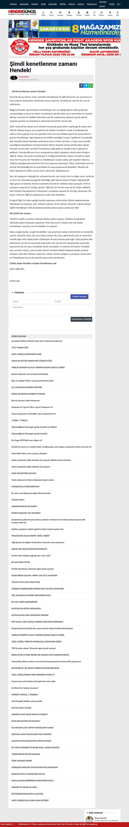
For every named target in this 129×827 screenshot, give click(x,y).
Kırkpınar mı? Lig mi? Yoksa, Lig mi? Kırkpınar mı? (51, 408)
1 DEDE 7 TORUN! (51, 421)
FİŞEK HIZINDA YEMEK (51, 761)
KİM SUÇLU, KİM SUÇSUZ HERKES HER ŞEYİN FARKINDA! (51, 623)
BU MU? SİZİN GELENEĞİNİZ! (51, 603)
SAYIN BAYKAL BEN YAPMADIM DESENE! (51, 616)
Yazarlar (78, 14)
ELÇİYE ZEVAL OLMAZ (51, 709)
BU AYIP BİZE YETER (51, 563)
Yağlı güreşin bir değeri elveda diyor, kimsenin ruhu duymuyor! (51, 543)
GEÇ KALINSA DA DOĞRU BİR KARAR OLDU (51, 596)
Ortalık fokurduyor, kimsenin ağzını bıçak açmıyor (51, 570)
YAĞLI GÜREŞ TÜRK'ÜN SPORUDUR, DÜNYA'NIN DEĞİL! (51, 642)
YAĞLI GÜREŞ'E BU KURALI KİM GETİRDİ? (51, 801)
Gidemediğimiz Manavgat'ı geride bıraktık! (51, 434)
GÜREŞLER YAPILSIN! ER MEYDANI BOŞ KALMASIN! (51, 768)
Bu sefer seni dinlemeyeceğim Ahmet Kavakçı (51, 494)
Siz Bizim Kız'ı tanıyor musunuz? (51, 689)
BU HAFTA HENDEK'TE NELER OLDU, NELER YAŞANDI (51, 748)
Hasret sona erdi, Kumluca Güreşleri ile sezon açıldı (51, 682)
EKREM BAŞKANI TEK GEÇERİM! (51, 514)
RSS (117, 14)
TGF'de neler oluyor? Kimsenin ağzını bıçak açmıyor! (51, 649)
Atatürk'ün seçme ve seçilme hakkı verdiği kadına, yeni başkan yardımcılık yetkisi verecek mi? (51, 448)
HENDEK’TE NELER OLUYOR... (51, 788)
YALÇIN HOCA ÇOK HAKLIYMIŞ (51, 583)
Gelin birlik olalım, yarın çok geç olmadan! (51, 454)
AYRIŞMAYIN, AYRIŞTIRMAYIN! (51, 487)
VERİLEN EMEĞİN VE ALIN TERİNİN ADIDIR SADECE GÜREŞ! (51, 368)
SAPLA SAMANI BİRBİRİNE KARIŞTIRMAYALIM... (51, 781)
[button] (119, 4)
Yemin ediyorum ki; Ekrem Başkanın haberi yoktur (51, 481)
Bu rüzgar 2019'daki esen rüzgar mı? (51, 441)
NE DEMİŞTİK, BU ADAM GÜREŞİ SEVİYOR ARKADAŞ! (51, 669)
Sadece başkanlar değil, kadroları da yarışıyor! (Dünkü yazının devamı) (51, 461)
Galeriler (60, 14)
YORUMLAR (19, 293)
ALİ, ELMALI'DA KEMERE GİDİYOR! (51, 388)
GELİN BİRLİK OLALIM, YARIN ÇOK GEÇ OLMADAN (51, 576)
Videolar (69, 14)
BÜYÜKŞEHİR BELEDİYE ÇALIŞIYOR (51, 795)
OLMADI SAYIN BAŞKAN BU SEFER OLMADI (51, 742)
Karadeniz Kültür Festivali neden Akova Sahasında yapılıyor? (51, 342)
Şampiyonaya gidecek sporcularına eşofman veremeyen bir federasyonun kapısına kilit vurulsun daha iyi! (51, 522)
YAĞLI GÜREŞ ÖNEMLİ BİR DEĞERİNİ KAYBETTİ (51, 675)
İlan (94, 14)
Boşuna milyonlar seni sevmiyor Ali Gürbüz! (51, 375)
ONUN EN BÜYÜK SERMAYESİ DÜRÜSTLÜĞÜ (51, 362)
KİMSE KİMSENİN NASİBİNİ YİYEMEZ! (51, 395)
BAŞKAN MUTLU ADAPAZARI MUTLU (51, 775)
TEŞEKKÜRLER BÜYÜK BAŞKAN (51, 755)
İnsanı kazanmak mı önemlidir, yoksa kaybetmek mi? (51, 415)
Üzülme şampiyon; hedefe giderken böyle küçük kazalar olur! (51, 530)
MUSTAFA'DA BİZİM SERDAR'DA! (51, 609)
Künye (110, 14)
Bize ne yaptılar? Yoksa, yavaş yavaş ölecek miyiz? (51, 381)
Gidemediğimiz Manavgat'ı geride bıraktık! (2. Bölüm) (51, 428)
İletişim (101, 14)
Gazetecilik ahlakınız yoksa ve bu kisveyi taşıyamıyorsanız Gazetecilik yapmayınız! (51, 662)
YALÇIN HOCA (51, 501)
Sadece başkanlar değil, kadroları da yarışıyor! (51, 467)
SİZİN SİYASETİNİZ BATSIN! (51, 474)
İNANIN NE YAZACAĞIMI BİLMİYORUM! (51, 550)
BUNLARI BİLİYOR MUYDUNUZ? (51, 722)
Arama (51, 14)
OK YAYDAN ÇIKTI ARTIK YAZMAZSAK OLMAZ (51, 728)
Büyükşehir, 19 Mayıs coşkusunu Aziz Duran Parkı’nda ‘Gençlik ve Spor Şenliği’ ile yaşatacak (58, 824)
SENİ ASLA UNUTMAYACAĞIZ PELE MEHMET (51, 735)
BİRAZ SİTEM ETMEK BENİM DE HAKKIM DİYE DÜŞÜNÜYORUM (51, 656)
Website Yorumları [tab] (79, 297)
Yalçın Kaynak (100, 818)
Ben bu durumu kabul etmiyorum (51, 401)
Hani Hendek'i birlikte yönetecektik (51, 702)
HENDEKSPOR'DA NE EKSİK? (51, 507)
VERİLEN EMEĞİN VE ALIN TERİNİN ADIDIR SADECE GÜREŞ (51, 636)
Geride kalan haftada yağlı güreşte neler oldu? (51, 556)
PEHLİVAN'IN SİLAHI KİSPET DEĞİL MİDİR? (51, 537)
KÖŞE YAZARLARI (96, 813)
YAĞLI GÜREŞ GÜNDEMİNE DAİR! (51, 355)
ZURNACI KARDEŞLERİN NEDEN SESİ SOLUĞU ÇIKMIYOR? (51, 589)
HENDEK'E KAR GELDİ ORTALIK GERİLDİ (51, 715)
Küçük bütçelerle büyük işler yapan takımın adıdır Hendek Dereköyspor (51, 629)
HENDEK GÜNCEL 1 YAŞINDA (51, 695)
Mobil (43, 14)
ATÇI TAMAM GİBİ (51, 348)
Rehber (87, 14)
